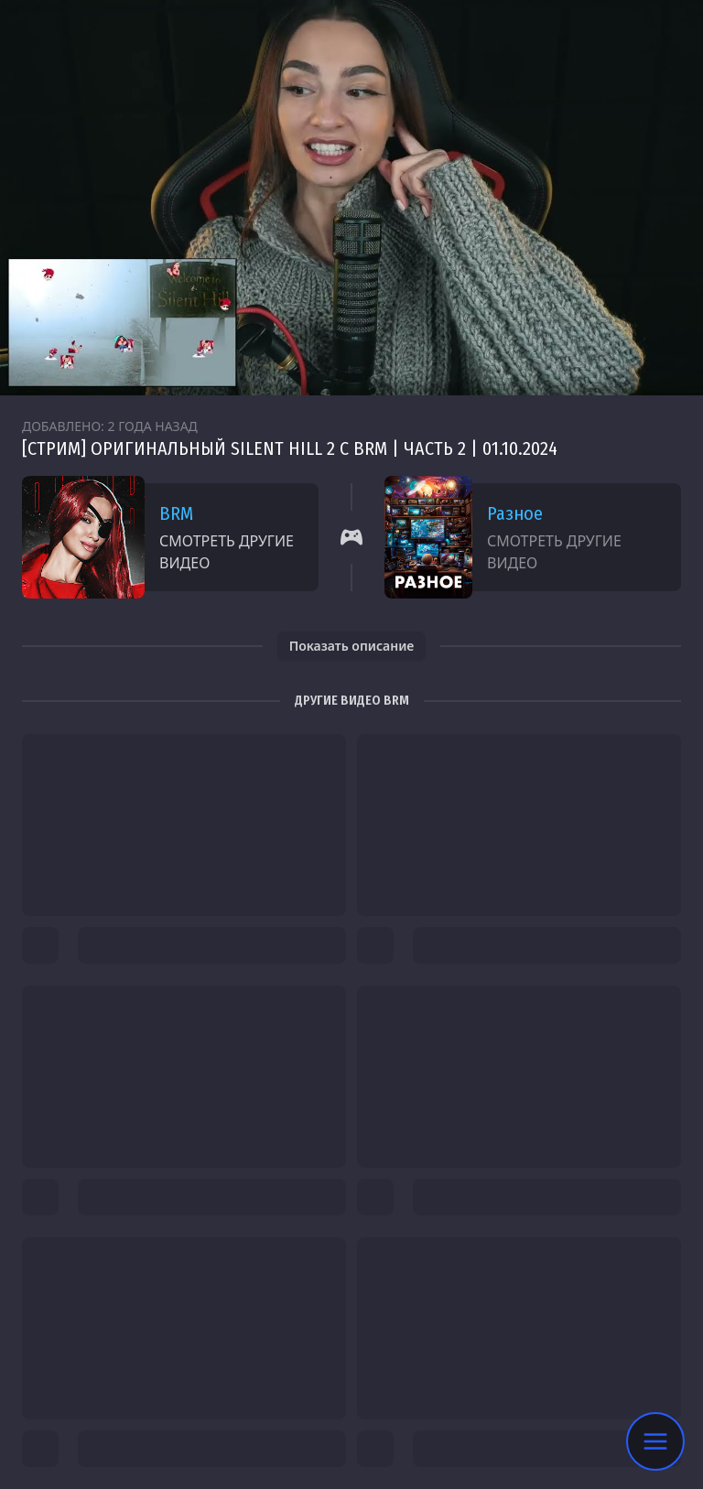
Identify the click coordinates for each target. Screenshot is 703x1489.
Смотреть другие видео (226, 552)
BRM (176, 513)
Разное (515, 513)
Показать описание (352, 645)
